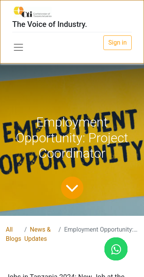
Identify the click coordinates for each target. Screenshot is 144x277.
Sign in (117, 42)
